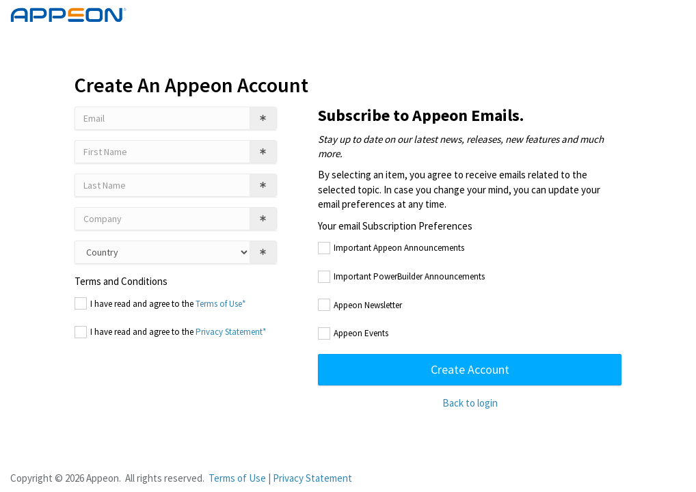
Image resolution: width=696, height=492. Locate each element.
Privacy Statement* (231, 332)
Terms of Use (237, 478)
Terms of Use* (220, 304)
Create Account (470, 369)
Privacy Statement (312, 478)
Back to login (470, 402)
